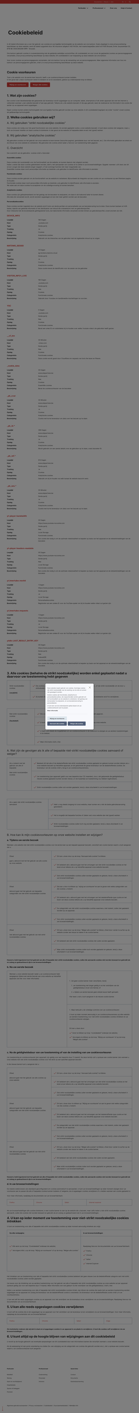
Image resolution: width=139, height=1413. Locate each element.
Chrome (39, 1202)
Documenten (98, 2)
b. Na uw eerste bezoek (20, 967)
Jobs (112, 2)
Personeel (42, 1378)
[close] (90, 687)
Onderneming (43, 1374)
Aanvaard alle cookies (57, 723)
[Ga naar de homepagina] (26, 8)
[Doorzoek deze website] (130, 2)
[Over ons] (113, 8)
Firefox (12, 1202)
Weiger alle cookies (40, 85)
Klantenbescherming (77, 1381)
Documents (74, 1378)
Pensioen (10, 1392)
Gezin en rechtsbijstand (14, 1381)
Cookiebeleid (48, 1405)
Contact (73, 1374)
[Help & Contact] (125, 8)
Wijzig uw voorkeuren (17, 85)
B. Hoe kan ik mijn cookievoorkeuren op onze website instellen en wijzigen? (55, 834)
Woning (9, 1378)
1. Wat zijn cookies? (21, 95)
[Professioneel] (97, 8)
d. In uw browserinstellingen (23, 1184)
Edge (108, 1321)
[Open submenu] (87, 8)
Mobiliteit (10, 1374)
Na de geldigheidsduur (22, 1052)
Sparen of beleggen (13, 1388)
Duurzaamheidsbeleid (61, 1405)
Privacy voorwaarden (35, 1405)
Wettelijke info (73, 1405)
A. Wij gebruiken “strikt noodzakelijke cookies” (36, 123)
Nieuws (106, 2)
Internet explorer (95, 1202)
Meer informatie (52, 710)
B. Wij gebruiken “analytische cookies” (31, 135)
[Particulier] (81, 8)
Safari (67, 1202)
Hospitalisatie (11, 1385)
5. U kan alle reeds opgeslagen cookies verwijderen (45, 1307)
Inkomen (41, 1381)
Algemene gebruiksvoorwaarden (17, 1405)
